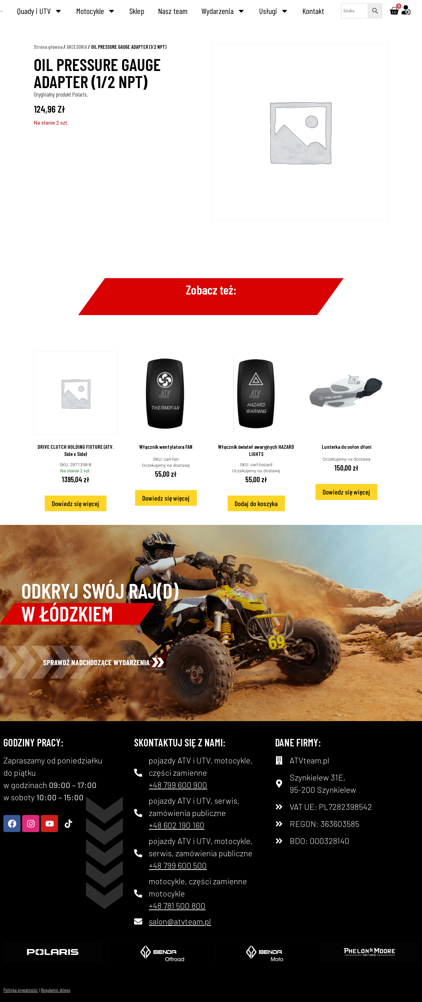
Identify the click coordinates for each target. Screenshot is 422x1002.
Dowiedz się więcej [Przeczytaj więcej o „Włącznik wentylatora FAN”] (166, 498)
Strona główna (48, 47)
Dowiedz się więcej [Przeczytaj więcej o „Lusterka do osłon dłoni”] (346, 492)
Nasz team (173, 11)
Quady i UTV (39, 10)
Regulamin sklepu (55, 990)
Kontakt (313, 11)
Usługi (274, 10)
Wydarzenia (223, 10)
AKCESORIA (77, 47)
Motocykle (96, 10)
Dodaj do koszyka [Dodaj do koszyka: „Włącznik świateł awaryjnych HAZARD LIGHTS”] (256, 503)
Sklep (136, 11)
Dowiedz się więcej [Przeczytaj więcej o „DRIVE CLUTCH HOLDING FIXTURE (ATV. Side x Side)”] (75, 503)
